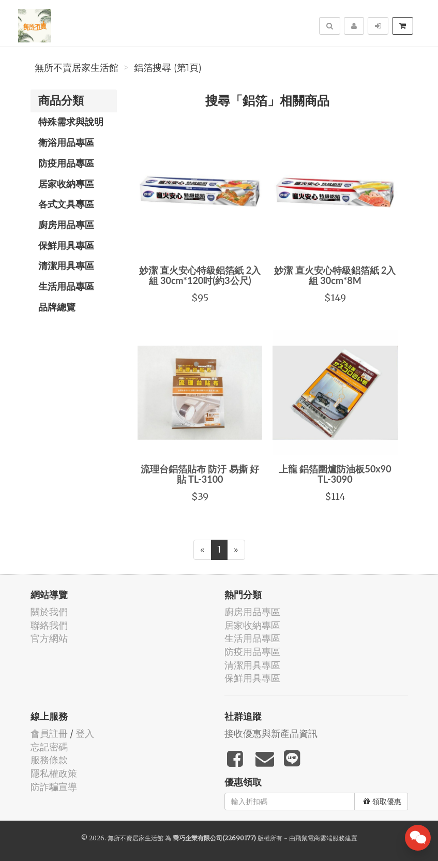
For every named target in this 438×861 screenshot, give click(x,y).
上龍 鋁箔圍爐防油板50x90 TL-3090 (335, 474)
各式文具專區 (66, 204)
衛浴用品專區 (66, 142)
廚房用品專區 (66, 224)
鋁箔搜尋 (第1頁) (168, 67)
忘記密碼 (49, 747)
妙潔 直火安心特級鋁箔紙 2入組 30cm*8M (335, 275)
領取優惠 (382, 801)
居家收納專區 (66, 183)
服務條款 (49, 760)
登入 (84, 733)
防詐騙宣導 (54, 787)
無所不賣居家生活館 (76, 67)
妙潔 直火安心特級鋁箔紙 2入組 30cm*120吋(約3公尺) (200, 275)
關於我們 (49, 612)
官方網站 (49, 638)
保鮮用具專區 (66, 245)
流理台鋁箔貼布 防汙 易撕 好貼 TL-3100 (200, 474)
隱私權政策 (54, 773)
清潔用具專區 (66, 265)
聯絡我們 (49, 625)
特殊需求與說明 (70, 121)
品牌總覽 (56, 307)
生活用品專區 (66, 286)
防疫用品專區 (66, 163)
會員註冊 (49, 733)
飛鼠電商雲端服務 (320, 838)
